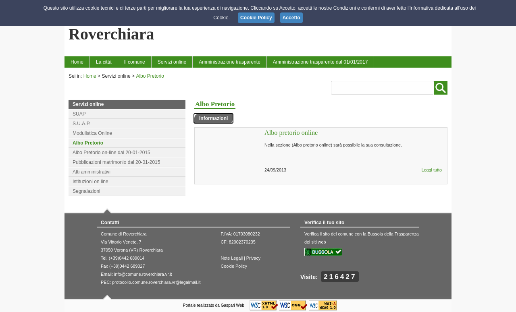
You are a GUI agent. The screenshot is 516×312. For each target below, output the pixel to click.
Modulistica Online (92, 133)
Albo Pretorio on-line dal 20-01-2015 (111, 152)
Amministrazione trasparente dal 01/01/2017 (320, 62)
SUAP (79, 114)
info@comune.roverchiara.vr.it (143, 274)
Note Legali (232, 258)
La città (104, 62)
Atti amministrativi (91, 172)
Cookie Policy (234, 266)
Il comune (134, 62)
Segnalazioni (86, 191)
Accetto (291, 18)
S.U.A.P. (81, 123)
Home (77, 62)
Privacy (253, 258)
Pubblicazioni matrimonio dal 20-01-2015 (116, 162)
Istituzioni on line (90, 181)
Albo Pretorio (150, 76)
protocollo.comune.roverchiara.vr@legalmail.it (156, 282)
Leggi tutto (432, 169)
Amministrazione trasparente (229, 62)
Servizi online (172, 62)
